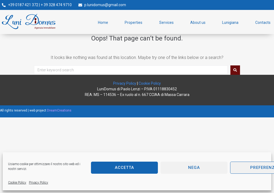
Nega (194, 167)
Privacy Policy (38, 182)
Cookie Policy (17, 182)
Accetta (124, 167)
